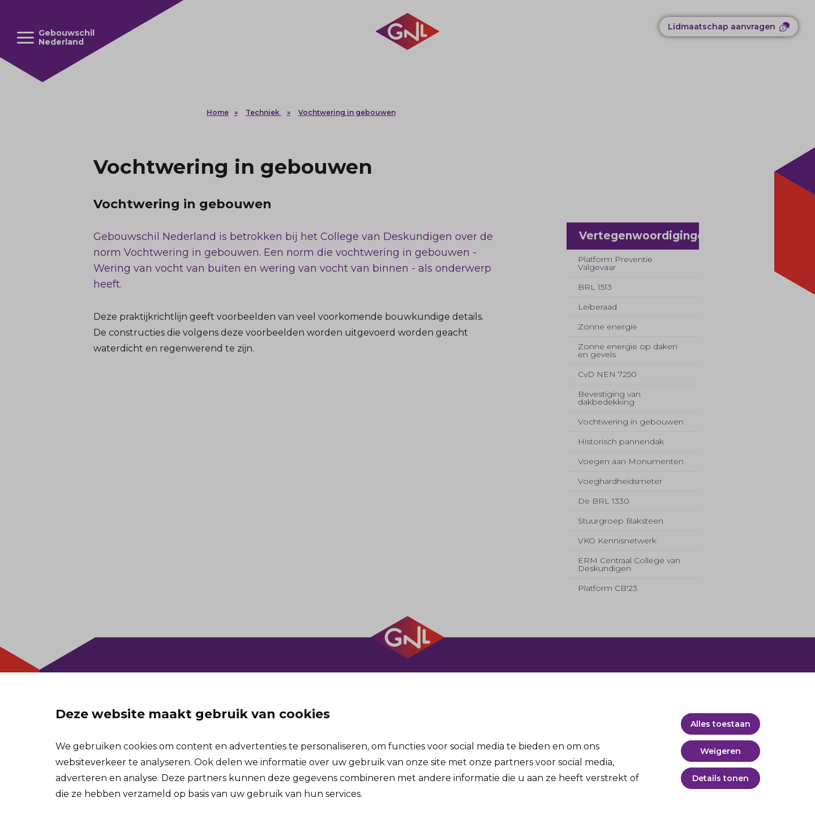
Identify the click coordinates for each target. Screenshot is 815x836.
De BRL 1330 (603, 501)
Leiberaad (597, 307)
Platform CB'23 (607, 588)
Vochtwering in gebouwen (347, 112)
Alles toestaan (720, 724)
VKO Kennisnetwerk (617, 540)
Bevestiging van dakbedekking (609, 398)
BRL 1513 (595, 287)
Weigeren (720, 751)
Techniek (263, 112)
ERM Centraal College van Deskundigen (629, 564)
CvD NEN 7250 (607, 374)
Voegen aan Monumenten (631, 461)
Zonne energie (607, 326)
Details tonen (720, 778)
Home (218, 112)
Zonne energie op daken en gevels (627, 350)
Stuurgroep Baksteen (620, 521)
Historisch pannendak (621, 441)
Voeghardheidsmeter (620, 481)
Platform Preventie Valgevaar (615, 263)
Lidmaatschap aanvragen (721, 27)
